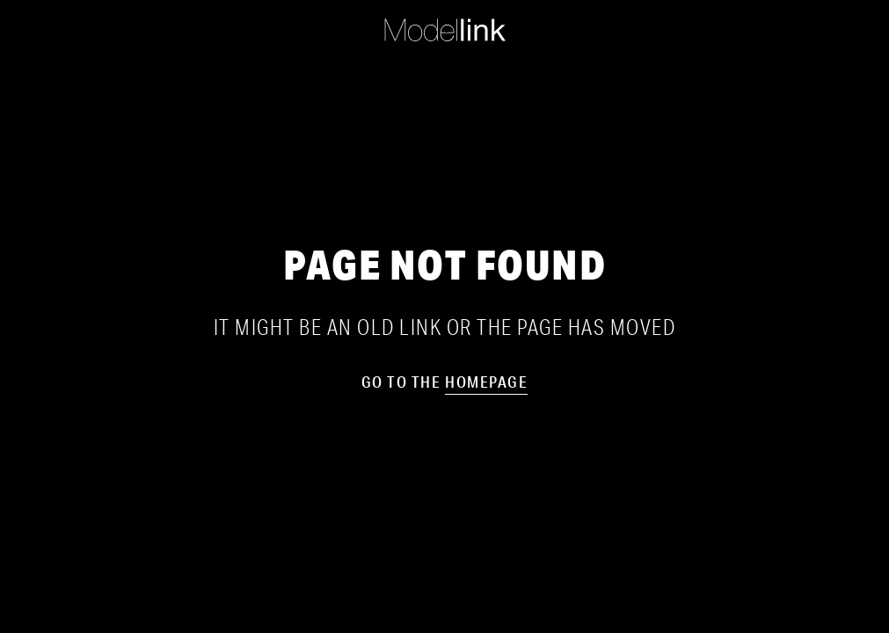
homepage (486, 381)
